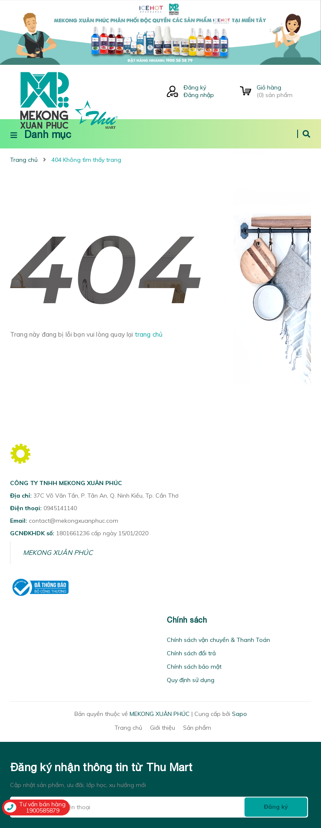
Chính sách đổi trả (191, 653)
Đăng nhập (198, 95)
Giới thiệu (162, 727)
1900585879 (42, 810)
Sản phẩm (197, 727)
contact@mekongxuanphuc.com (73, 520)
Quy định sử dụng (190, 680)
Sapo (239, 714)
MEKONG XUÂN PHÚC (58, 552)
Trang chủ (128, 727)
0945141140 (60, 508)
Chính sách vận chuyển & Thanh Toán (218, 640)
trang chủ (149, 334)
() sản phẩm (284, 91)
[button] (12, 620)
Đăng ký (194, 87)
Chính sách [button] (187, 620)
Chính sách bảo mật (194, 666)
